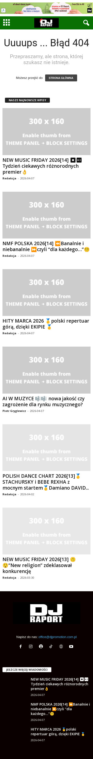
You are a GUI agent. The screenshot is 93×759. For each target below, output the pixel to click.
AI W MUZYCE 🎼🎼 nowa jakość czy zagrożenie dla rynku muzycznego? (43, 401)
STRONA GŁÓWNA (61, 77)
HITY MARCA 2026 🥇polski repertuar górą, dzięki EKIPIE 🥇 (45, 324)
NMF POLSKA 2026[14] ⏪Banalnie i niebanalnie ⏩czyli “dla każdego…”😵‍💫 (46, 246)
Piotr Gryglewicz (14, 411)
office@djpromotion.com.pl (57, 637)
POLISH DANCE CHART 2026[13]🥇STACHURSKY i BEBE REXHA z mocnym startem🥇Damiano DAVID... (45, 482)
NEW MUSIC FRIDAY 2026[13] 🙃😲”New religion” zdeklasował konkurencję (39, 565)
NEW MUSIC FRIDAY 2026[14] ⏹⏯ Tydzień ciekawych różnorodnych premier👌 (42, 166)
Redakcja (9, 178)
